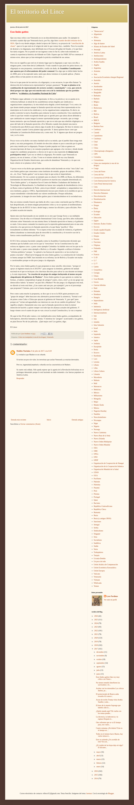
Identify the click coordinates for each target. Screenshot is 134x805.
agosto (99, 667)
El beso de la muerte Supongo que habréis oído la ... (108, 706)
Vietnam (97, 580)
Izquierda (97, 334)
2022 (96, 631)
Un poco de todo (100, 561)
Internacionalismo (100, 313)
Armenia (97, 71)
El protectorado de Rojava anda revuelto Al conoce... (107, 695)
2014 (96, 778)
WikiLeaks (98, 583)
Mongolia (97, 399)
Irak (95, 316)
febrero (99, 763)
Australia (97, 80)
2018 (96, 645)
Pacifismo (97, 479)
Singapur (97, 534)
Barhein (96, 99)
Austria (96, 83)
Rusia (96, 515)
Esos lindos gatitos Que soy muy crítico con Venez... (108, 678)
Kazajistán (97, 347)
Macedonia (98, 377)
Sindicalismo (98, 531)
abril (98, 756)
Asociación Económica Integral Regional (109, 77)
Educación (97, 218)
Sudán (96, 546)
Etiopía (96, 236)
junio (98, 674)
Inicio (49, 420)
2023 (96, 627)
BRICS (96, 120)
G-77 (96, 264)
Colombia (97, 157)
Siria (95, 537)
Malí (95, 383)
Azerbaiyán (98, 90)
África (96, 37)
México (96, 393)
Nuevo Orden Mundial (102, 445)
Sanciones (97, 522)
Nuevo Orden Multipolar (103, 442)
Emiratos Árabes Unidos (103, 224)
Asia (95, 74)
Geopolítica (98, 270)
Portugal (97, 497)
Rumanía (97, 512)
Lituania (97, 374)
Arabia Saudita (99, 62)
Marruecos (98, 386)
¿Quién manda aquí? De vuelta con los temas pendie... (108, 712)
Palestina (97, 485)
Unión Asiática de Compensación (106, 565)
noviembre (100, 656)
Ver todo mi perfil (110, 600)
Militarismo (98, 396)
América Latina (99, 53)
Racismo (97, 503)
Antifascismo (98, 56)
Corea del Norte (99, 172)
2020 (96, 638)
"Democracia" (99, 31)
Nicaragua (97, 420)
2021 (96, 634)
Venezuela (50, 337)
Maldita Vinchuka (23, 351)
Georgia (97, 273)
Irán (95, 319)
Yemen (96, 586)
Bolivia (96, 114)
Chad (96, 142)
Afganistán (98, 34)
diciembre (100, 652)
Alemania (97, 40)
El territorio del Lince (37, 11)
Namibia (97, 414)
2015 (96, 775)
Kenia (96, 350)
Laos (95, 359)
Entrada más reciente (18, 420)
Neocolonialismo (100, 417)
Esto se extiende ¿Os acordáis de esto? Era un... (108, 741)
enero (98, 767)
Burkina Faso (98, 126)
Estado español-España (102, 230)
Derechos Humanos (101, 193)
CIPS (96, 154)
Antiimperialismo (100, 59)
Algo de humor (99, 44)
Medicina (97, 390)
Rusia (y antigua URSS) (102, 518)
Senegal (96, 525)
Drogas (96, 205)
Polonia (96, 494)
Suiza (96, 549)
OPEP (96, 460)
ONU (96, 457)
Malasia (96, 380)
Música (96, 408)
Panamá (96, 488)
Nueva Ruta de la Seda (102, 436)
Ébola (96, 208)
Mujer (96, 402)
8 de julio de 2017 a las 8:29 (41, 351)
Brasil (96, 117)
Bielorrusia (98, 108)
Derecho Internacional (102, 190)
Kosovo (96, 353)
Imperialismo (98, 301)
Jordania (97, 344)
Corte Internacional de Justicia (105, 181)
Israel (96, 328)
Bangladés (97, 93)
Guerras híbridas (100, 285)
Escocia (96, 227)
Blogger (111, 793)
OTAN (96, 472)
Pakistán (97, 482)
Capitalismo (98, 136)
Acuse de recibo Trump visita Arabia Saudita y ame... (109, 701)
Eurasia (96, 239)
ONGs (96, 454)
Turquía (96, 555)
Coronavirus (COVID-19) (103, 178)
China (96, 148)
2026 (96, 616)
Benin (96, 105)
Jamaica (97, 337)
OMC (96, 451)
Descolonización (100, 196)
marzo (98, 759)
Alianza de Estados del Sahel (104, 46)
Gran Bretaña (98, 279)
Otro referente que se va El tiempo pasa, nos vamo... (108, 724)
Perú (95, 491)
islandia (96, 322)
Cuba (96, 187)
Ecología (97, 212)
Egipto (96, 221)
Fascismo (97, 242)
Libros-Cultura (99, 371)
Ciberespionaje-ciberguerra (103, 151)
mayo (98, 752)
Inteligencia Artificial (101, 310)
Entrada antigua (77, 420)
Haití (95, 288)
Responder (20, 378)
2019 (96, 642)
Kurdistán (97, 356)
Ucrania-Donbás (100, 558)
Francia (96, 254)
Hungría (97, 297)
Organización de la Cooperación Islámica (109, 466)
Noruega (97, 429)
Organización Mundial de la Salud (106, 469)
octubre (99, 659)
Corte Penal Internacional (103, 184)
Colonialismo (98, 160)
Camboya (97, 129)
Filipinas (97, 245)
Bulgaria (97, 123)
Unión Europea (99, 571)
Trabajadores (98, 552)
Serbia (96, 528)
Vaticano (97, 574)
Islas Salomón (99, 325)
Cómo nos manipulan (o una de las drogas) (32, 337)
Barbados (97, 96)
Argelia (96, 65)
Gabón (96, 267)
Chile (96, 145)
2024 (96, 623)
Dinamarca (98, 202)
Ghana (96, 276)
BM (95, 111)
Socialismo (98, 540)
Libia (96, 368)
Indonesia (97, 307)
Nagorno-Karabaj (100, 411)
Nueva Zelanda (99, 439)
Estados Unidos (99, 233)
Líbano (96, 365)
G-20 (96, 257)
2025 (96, 620)
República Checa (100, 509)
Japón (96, 340)
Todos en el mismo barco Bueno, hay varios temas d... (109, 735)
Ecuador (97, 214)
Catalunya (97, 139)
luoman (89, 793)
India (96, 304)
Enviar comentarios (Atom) (30, 424)
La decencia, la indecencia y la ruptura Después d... (107, 718)
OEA (96, 448)
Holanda (97, 291)
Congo (96, 168)
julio (98, 670)
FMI (95, 251)
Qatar (96, 500)
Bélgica (96, 102)
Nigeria (96, 426)
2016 (96, 771)
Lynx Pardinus (112, 596)
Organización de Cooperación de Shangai (109, 463)
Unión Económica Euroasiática (105, 568)
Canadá (96, 133)
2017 (96, 649)
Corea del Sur (99, 175)
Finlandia (97, 248)
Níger (96, 423)
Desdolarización (100, 199)
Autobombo (98, 86)
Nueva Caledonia (100, 433)
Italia (96, 331)
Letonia (96, 362)
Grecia (96, 282)
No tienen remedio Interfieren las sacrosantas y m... (108, 684)
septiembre (100, 663)
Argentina (97, 68)
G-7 (95, 261)
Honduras (97, 294)
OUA (96, 475)
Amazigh (97, 50)
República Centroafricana (103, 506)
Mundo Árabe (99, 405)
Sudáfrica (97, 543)
